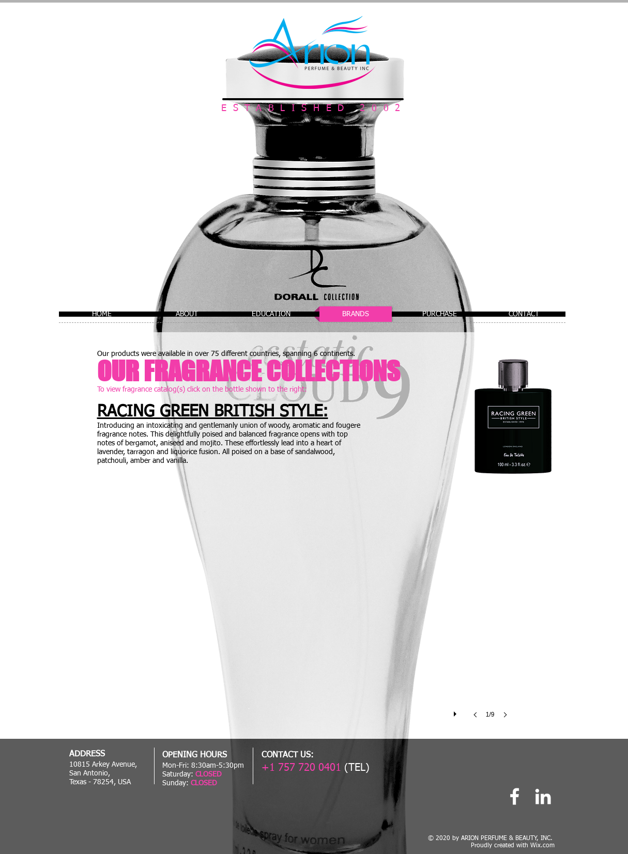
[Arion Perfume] (514, 796)
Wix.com (542, 846)
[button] (314, 611)
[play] (456, 711)
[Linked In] (543, 796)
